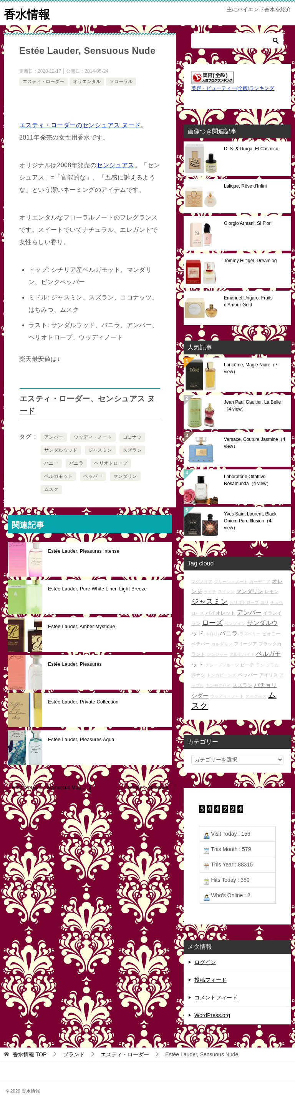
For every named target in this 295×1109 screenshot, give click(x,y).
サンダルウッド (61, 449)
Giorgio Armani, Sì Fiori (248, 223)
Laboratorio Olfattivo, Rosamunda (247, 480)
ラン (260, 664)
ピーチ (247, 664)
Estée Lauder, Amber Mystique (81, 626)
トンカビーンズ (221, 674)
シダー (200, 695)
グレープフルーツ (222, 664)
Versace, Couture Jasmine (254, 442)
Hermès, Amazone (148, 787)
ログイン (205, 962)
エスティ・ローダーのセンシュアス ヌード (80, 124)
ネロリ (211, 633)
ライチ (210, 591)
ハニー (51, 463)
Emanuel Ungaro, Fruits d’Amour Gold (248, 301)
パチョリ (265, 684)
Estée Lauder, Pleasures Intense (83, 551)
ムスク (51, 489)
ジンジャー (217, 654)
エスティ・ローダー (43, 81)
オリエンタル (87, 81)
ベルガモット (58, 476)
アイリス (268, 674)
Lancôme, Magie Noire (250, 368)
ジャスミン (100, 449)
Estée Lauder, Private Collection (83, 701)
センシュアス (115, 164)
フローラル (121, 81)
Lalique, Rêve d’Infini (245, 185)
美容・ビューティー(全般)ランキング (232, 88)
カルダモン (221, 643)
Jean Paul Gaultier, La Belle (252, 405)
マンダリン (125, 476)
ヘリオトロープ (111, 463)
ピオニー (271, 633)
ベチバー (200, 643)
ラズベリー (249, 633)
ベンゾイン (234, 623)
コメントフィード (215, 997)
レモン (271, 591)
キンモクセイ (218, 685)
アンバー (53, 436)
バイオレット (220, 612)
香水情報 (27, 13)
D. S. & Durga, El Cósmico (251, 148)
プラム (272, 664)
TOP (29, 1054)
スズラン (132, 449)
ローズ (212, 622)
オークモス (256, 695)
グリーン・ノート (231, 581)
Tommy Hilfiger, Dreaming (250, 260)
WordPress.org (212, 1015)
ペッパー (93, 476)
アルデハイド (242, 654)
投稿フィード (210, 979)
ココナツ (132, 436)
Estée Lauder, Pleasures (75, 664)
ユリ (264, 602)
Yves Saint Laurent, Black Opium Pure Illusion (250, 520)
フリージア (245, 643)
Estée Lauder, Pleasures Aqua (81, 739)
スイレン (226, 591)
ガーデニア (259, 581)
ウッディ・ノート (93, 436)
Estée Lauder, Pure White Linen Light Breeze (97, 588)
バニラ (76, 463)
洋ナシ (198, 674)
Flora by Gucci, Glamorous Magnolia (51, 787)
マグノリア (201, 581)
